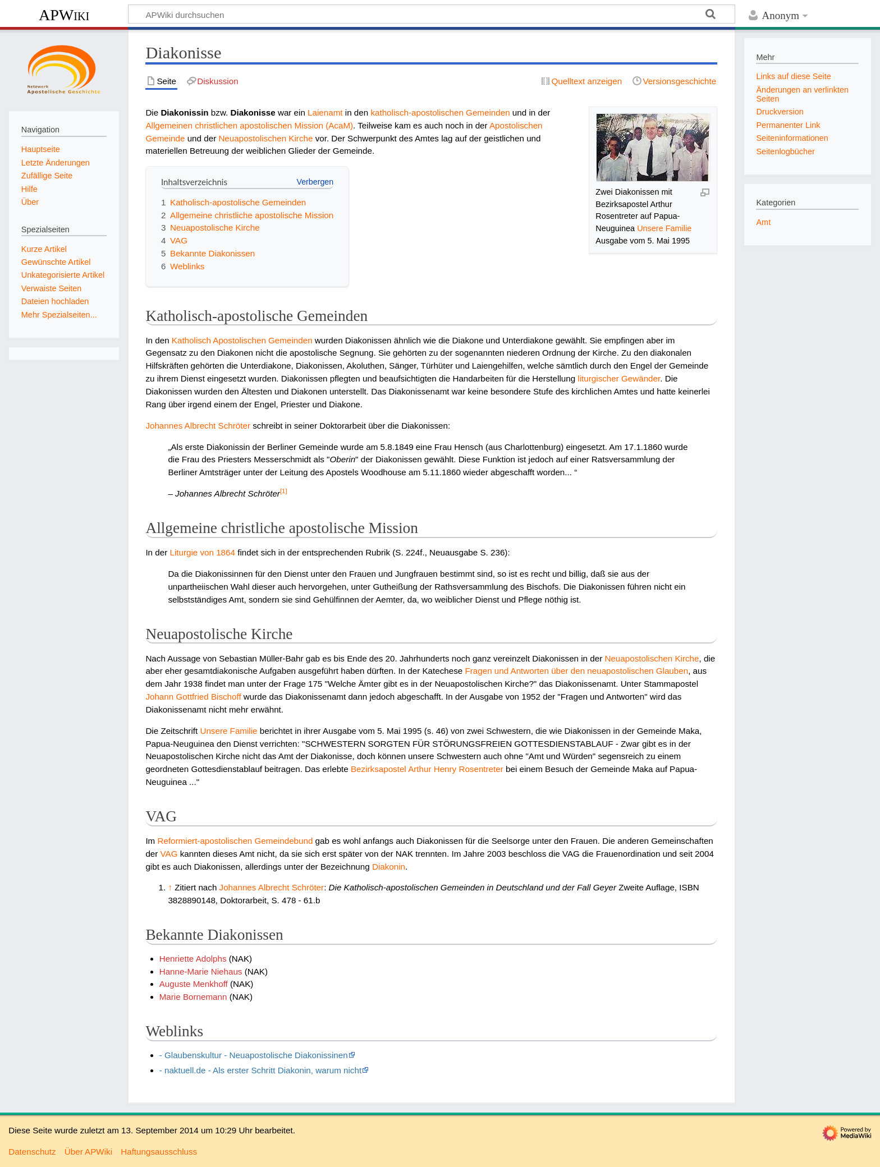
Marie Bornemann (193, 996)
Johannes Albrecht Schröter (197, 425)
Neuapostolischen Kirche (265, 138)
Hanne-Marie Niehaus (200, 971)
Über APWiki (88, 1151)
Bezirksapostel (378, 769)
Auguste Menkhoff (193, 984)
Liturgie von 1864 (202, 552)
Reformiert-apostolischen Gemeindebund (235, 841)
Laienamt (325, 112)
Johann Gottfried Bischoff (193, 696)
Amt (763, 222)
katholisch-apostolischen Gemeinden (440, 112)
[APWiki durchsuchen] (432, 14)
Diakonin (388, 866)
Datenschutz (32, 1151)
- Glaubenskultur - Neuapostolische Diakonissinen (253, 1055)
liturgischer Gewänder (619, 378)
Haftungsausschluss (159, 1151)
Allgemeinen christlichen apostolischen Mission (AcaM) (249, 125)
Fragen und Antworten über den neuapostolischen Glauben (576, 671)
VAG (169, 853)
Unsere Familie (664, 228)
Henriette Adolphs (193, 958)
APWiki (64, 15)
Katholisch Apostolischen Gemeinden (242, 340)
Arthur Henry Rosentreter (455, 769)
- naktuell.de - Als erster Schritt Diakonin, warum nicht (260, 1070)
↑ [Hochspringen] (170, 887)
